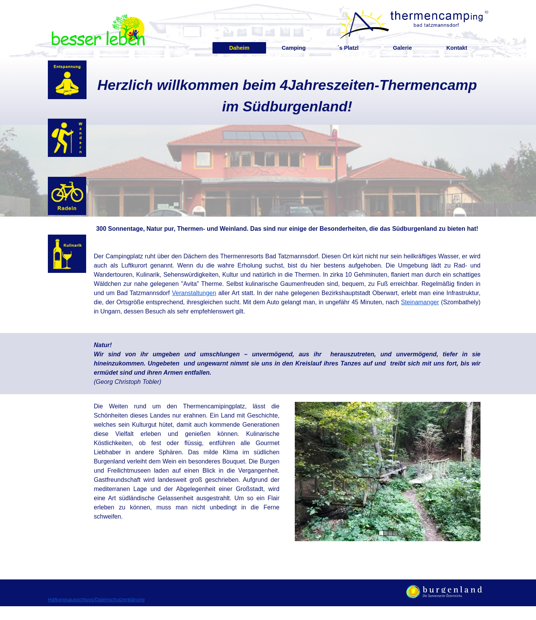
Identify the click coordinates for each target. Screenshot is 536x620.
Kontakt (456, 48)
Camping (294, 48)
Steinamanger (420, 302)
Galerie (402, 48)
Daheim (239, 48)
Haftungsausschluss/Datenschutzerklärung (96, 599)
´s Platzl (347, 48)
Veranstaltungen (194, 293)
